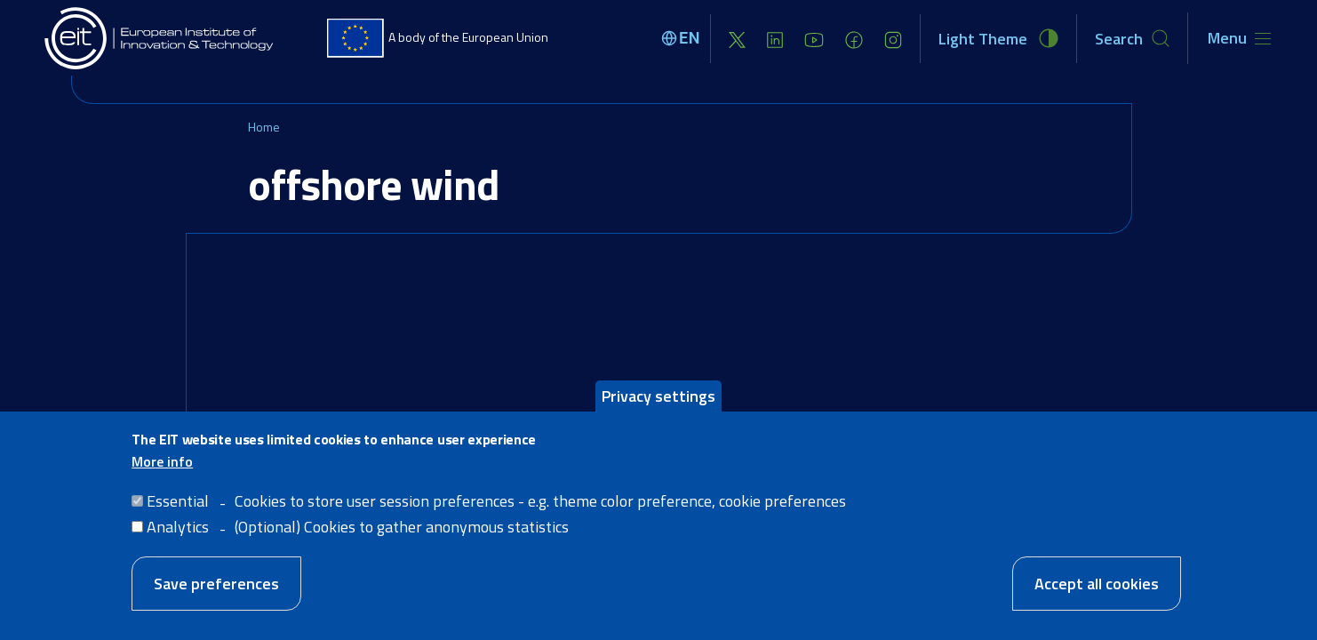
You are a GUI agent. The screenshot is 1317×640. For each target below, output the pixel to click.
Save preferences (216, 594)
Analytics (178, 537)
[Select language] (683, 38)
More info (162, 472)
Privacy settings (658, 407)
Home (264, 126)
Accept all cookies (1096, 594)
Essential (178, 512)
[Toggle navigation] (1239, 38)
